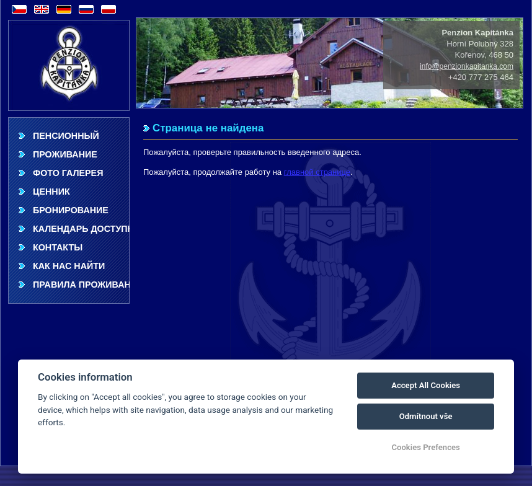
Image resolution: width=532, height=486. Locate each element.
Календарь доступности (81, 229)
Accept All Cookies (425, 385)
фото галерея (68, 173)
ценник (51, 192)
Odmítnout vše (426, 416)
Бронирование (71, 210)
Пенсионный (66, 136)
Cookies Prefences (425, 447)
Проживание (65, 154)
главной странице (317, 172)
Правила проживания (81, 284)
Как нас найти (69, 266)
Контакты (57, 247)
